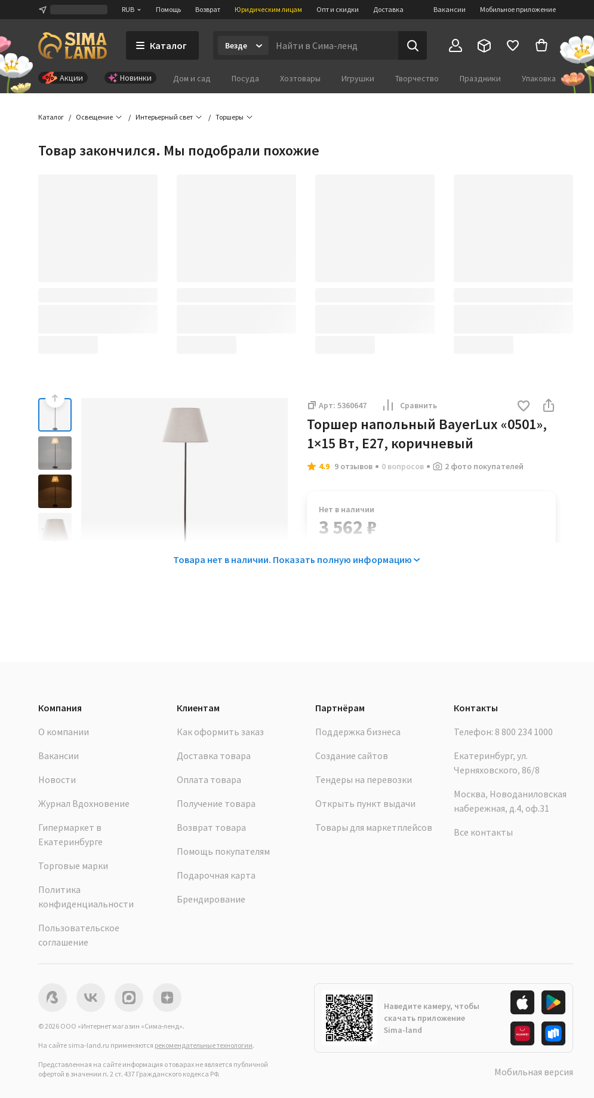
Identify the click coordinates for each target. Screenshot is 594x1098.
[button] (523, 406)
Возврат (207, 9)
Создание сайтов (351, 755)
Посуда (245, 78)
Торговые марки (73, 865)
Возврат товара (211, 827)
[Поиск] (412, 45)
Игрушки (357, 78)
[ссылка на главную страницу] (72, 45)
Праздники (480, 78)
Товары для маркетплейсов (373, 827)
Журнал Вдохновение (84, 803)
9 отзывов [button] (353, 466)
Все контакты (483, 832)
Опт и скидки (337, 9)
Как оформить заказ (220, 732)
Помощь (168, 9)
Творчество (417, 78)
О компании (63, 732)
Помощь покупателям (223, 851)
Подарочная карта (216, 875)
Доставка (388, 9)
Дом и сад (192, 78)
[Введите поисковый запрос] (333, 45)
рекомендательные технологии (204, 1045)
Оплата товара (209, 779)
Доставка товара (214, 755)
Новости (57, 779)
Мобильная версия (533, 1072)
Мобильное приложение (518, 9)
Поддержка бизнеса (358, 732)
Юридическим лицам (268, 9)
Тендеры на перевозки (363, 779)
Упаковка (539, 78)
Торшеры (230, 116)
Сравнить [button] (409, 405)
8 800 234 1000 (524, 732)
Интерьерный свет (164, 116)
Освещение (94, 116)
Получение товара (216, 803)
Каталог (51, 116)
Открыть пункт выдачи (365, 803)
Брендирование (211, 899)
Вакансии (449, 9)
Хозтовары (300, 78)
